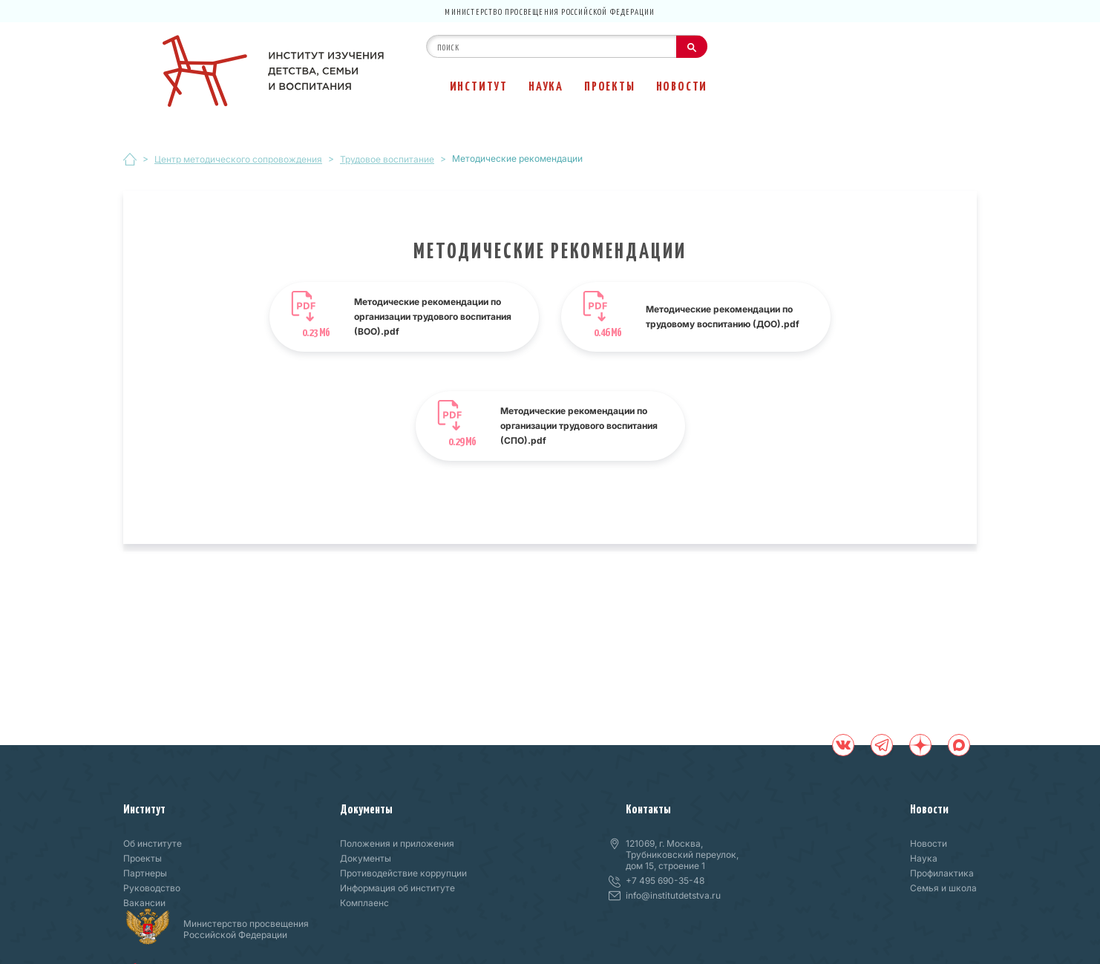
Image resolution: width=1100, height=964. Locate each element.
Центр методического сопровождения (238, 159)
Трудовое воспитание (387, 159)
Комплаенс (364, 902)
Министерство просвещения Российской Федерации (550, 11)
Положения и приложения (397, 843)
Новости (682, 85)
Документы (366, 808)
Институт (479, 85)
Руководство (151, 887)
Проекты (609, 85)
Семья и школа (943, 887)
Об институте (152, 843)
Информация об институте (397, 887)
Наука (545, 85)
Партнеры (145, 873)
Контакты (648, 808)
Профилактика (942, 873)
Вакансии (144, 902)
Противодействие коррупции (403, 873)
